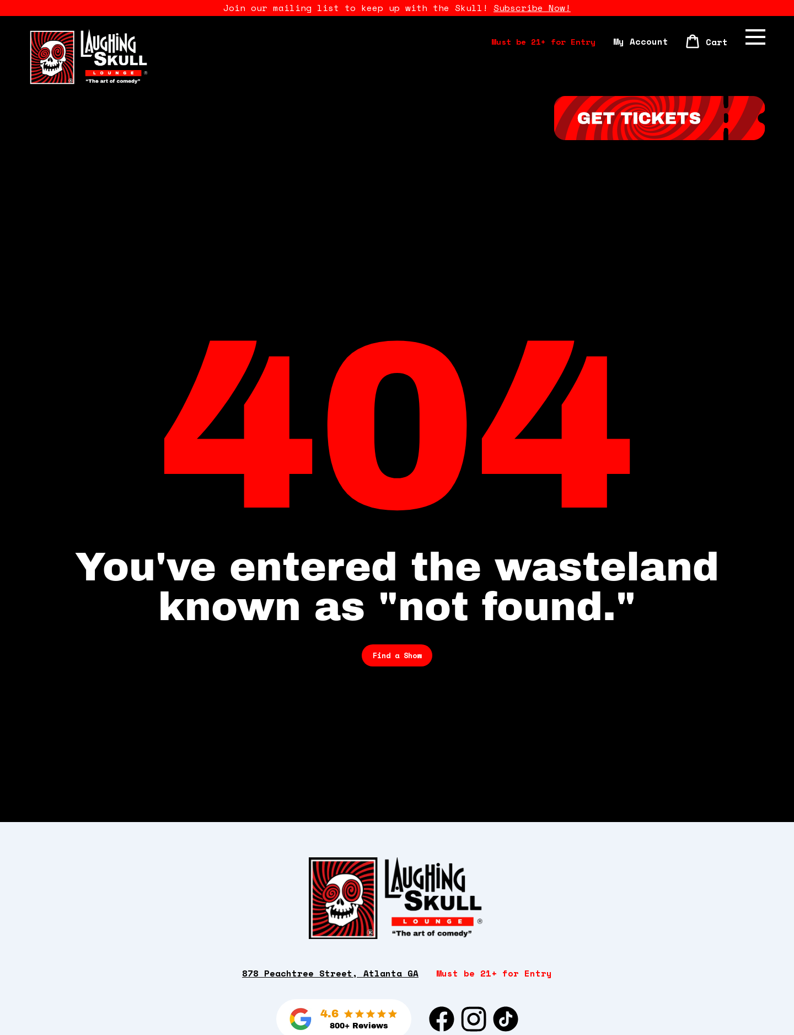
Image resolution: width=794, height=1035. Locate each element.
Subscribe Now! (532, 7)
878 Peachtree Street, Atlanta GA (330, 973)
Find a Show (397, 655)
